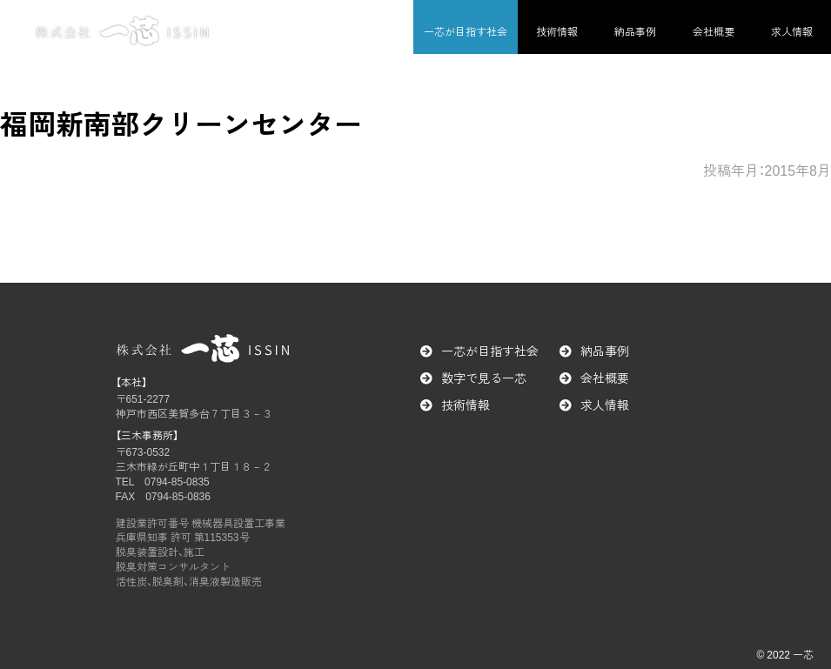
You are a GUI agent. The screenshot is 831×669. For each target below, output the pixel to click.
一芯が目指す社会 (465, 31)
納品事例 (635, 31)
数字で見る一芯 (483, 377)
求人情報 (792, 31)
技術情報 (557, 31)
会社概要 (713, 31)
